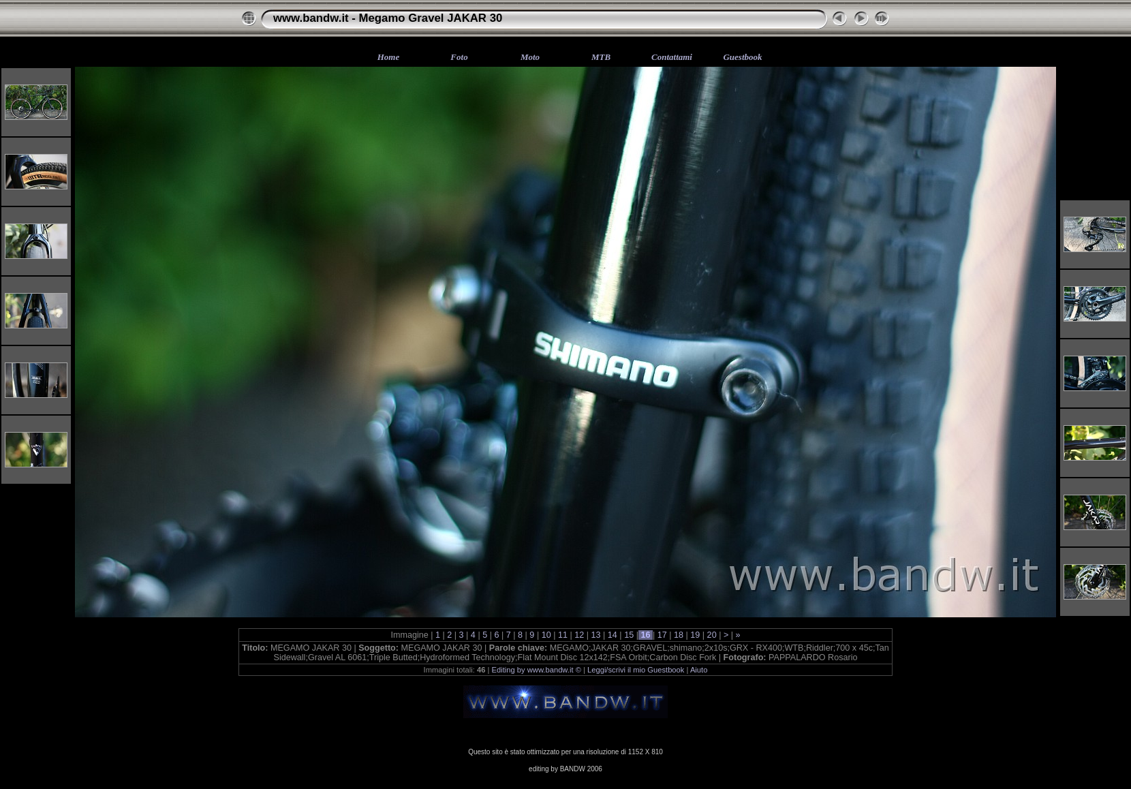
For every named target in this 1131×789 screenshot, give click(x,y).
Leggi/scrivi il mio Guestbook (635, 670)
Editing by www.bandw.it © (536, 670)
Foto (458, 57)
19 (695, 635)
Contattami (671, 57)
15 (629, 635)
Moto (530, 57)
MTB (600, 57)
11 (562, 635)
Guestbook (742, 57)
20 (711, 635)
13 (596, 635)
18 (679, 635)
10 (546, 635)
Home (388, 57)
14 (612, 635)
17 (662, 635)
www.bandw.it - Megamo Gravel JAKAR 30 (387, 18)
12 (579, 635)
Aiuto (699, 670)
